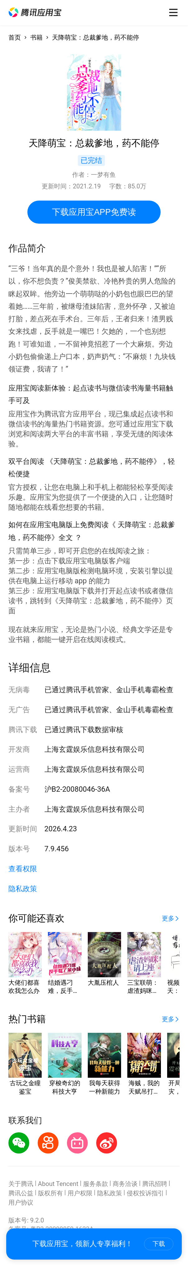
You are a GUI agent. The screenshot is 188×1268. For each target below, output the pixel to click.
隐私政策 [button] (22, 888)
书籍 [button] (36, 37)
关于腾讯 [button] (20, 1184)
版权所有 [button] (50, 1193)
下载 (159, 1243)
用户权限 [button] (80, 1193)
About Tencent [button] (58, 1184)
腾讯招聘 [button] (154, 1184)
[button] (35, 12)
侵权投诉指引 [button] (145, 1193)
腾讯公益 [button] (20, 1193)
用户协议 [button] (20, 1202)
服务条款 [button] (95, 1184)
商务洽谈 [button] (125, 1184)
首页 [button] (14, 37)
